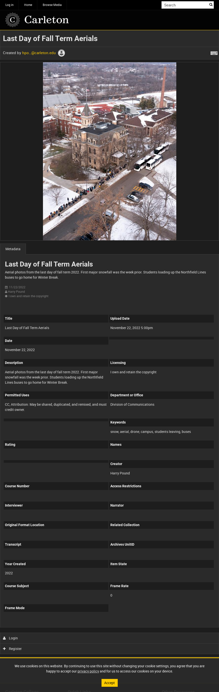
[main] (109, 356)
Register (12, 648)
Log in (9, 5)
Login (10, 638)
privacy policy (88, 671)
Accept (109, 682)
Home (28, 5)
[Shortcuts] (214, 52)
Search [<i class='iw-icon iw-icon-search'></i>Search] (211, 4)
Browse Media (52, 5)
